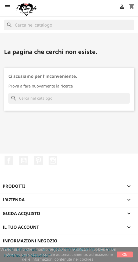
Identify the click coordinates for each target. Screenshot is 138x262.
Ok (124, 254)
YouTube (23, 160)
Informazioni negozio (30, 241)
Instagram (53, 160)
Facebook (9, 160)
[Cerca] (69, 25)
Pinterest (38, 160)
